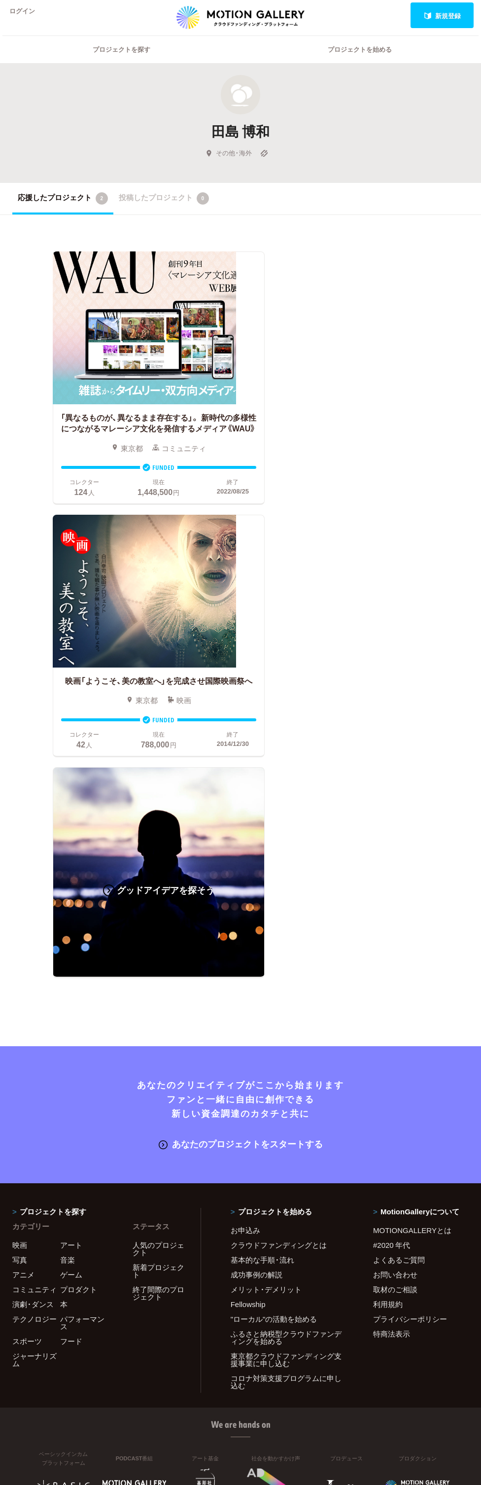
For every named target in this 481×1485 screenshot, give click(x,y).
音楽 (67, 986)
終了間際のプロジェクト (158, 1020)
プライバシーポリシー (410, 1045)
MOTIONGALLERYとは (412, 957)
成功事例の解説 (256, 1001)
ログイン (26, 15)
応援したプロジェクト (63, 211)
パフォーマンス (82, 1049)
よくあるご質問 (399, 986)
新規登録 (442, 15)
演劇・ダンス (33, 1030)
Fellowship (248, 1030)
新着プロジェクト (158, 998)
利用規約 (388, 1030)
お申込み (245, 957)
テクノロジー (34, 1045)
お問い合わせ (395, 1001)
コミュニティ (34, 1016)
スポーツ (27, 1067)
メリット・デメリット (266, 1016)
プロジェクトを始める (360, 62)
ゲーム (71, 1001)
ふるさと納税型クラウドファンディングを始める (286, 1064)
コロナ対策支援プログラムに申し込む (286, 1108)
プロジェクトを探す (121, 62)
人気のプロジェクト (158, 975)
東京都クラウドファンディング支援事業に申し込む (286, 1086)
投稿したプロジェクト (164, 211)
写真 (19, 986)
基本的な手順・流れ (262, 986)
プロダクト (78, 1016)
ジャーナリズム (34, 1086)
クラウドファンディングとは (279, 971)
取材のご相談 (395, 1016)
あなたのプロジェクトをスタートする (241, 871)
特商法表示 (391, 1060)
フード (71, 1067)
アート (71, 971)
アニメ (23, 1001)
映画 (19, 971)
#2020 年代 (391, 971)
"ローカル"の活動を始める (274, 1045)
